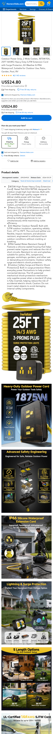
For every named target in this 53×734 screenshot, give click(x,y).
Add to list (12, 161)
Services (23, 9)
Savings (32, 9)
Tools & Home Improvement (30, 181)
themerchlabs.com (27, 94)
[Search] (41, 3)
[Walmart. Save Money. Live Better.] (13, 4)
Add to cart (26, 117)
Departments (9, 9)
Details (22, 156)
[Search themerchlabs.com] (31, 3)
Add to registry (38, 161)
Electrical (46, 181)
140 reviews (20, 75)
